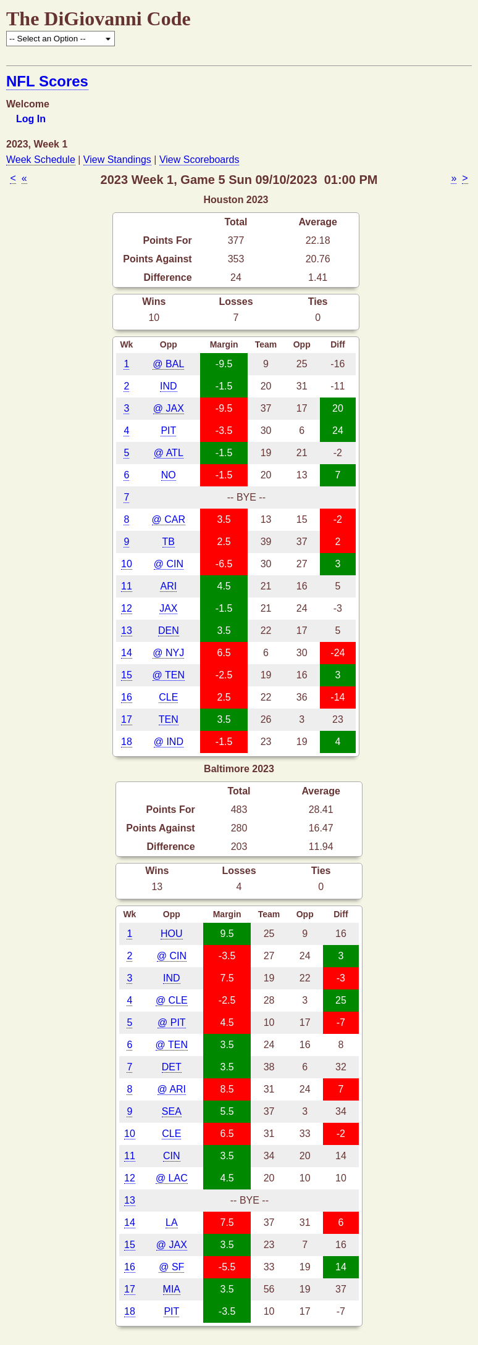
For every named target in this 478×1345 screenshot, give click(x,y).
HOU (172, 933)
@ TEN (169, 675)
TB (168, 541)
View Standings (117, 159)
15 (126, 675)
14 (126, 653)
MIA (171, 1289)
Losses (236, 301)
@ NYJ (168, 653)
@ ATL (168, 453)
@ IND (168, 741)
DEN (168, 630)
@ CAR (168, 519)
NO (168, 475)
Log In (31, 119)
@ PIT (171, 1022)
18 (126, 741)
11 (126, 586)
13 (126, 630)
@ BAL (168, 364)
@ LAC (172, 1178)
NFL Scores (47, 81)
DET (172, 1067)
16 (126, 697)
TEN (168, 719)
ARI (168, 586)
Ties (318, 301)
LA (172, 1222)
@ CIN (168, 564)
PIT (168, 430)
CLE (168, 697)
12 (126, 608)
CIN (171, 1156)
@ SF (171, 1267)
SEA (172, 1111)
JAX (168, 608)
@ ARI (171, 1089)
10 (126, 564)
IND (168, 386)
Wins (154, 301)
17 (126, 719)
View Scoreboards (199, 159)
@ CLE (172, 1000)
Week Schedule (40, 159)
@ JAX (168, 408)
